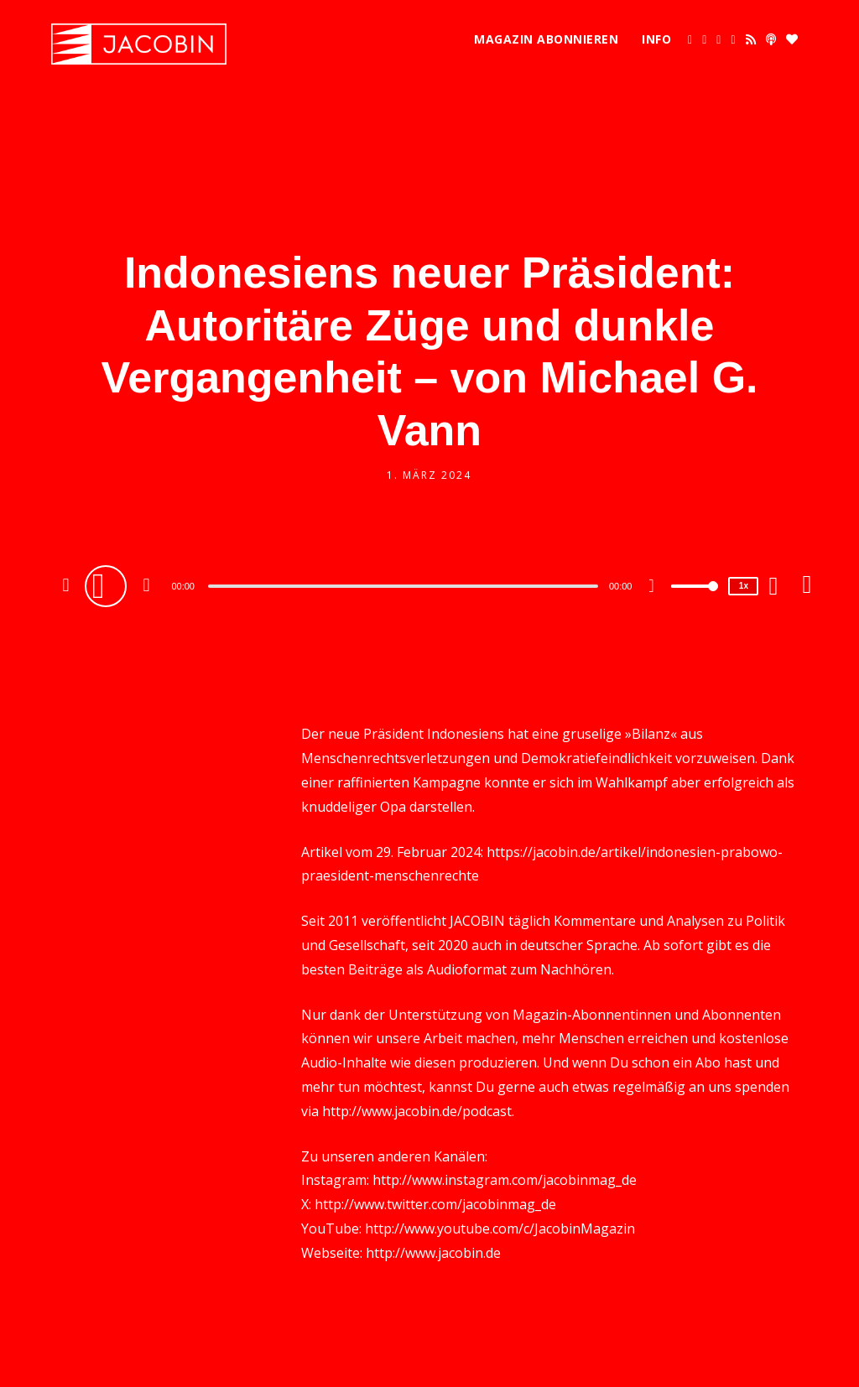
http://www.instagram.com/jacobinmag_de (504, 1180)
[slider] (403, 586)
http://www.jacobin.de (433, 1253)
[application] (405, 585)
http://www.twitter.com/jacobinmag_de (435, 1204)
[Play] (108, 585)
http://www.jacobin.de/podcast (417, 1111)
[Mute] (657, 587)
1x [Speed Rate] (743, 585)
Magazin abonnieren (546, 39)
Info (656, 39)
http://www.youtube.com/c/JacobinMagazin (500, 1228)
